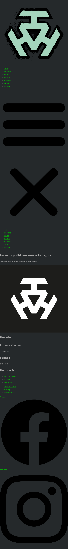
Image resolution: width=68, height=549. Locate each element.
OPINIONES (7, 80)
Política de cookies (10, 376)
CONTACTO (7, 86)
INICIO (6, 69)
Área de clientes (9, 382)
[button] (34, 158)
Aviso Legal (7, 379)
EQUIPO (6, 75)
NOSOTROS (7, 72)
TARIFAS (6, 83)
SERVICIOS (7, 78)
